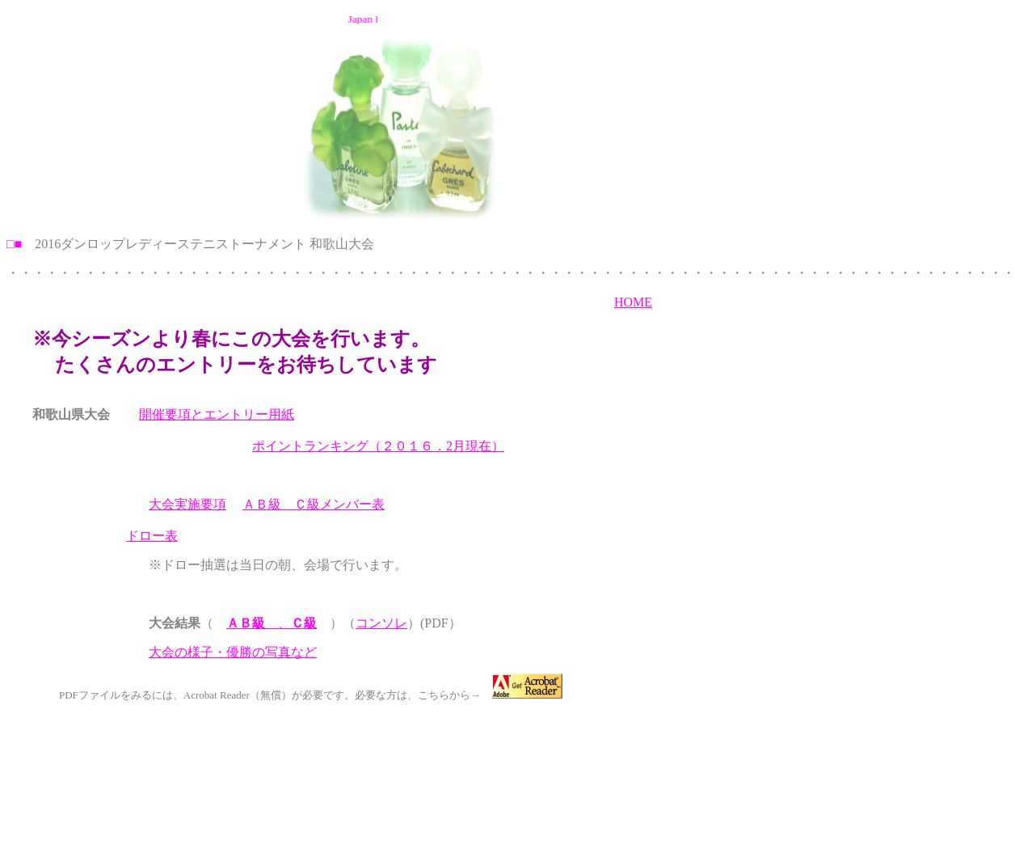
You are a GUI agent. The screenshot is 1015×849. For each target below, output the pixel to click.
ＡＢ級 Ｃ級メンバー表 (313, 504)
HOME (633, 302)
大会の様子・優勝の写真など (233, 652)
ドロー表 (152, 536)
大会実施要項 (187, 504)
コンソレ (381, 623)
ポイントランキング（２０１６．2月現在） (378, 446)
